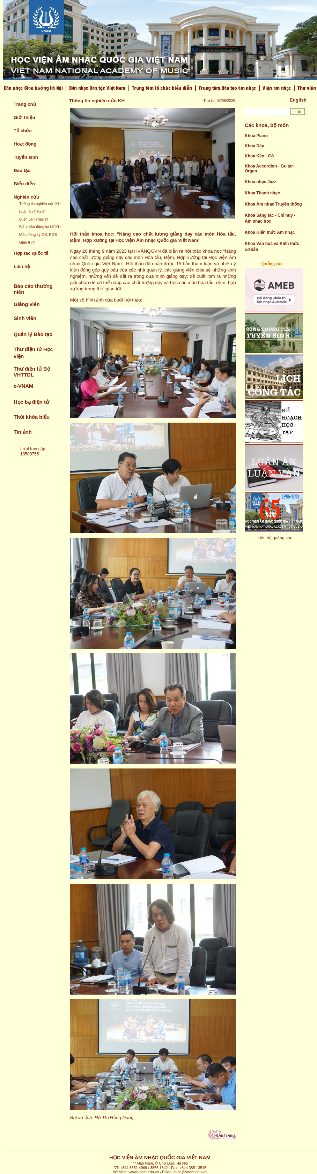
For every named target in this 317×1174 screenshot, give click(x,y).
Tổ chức (23, 130)
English (298, 100)
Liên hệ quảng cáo (275, 537)
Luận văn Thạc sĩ (33, 219)
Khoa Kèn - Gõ (259, 156)
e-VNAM (23, 386)
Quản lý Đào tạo (33, 334)
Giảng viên (27, 304)
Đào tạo (22, 170)
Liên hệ (22, 266)
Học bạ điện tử (31, 402)
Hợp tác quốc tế (31, 253)
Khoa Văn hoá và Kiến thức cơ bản (272, 246)
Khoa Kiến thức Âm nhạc (270, 232)
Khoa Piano (256, 135)
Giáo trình (27, 242)
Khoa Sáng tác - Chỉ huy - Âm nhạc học (270, 218)
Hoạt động (25, 144)
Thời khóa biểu (32, 417)
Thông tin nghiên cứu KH (39, 204)
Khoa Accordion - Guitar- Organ (269, 168)
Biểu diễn (24, 183)
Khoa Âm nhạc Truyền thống (273, 204)
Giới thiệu (24, 117)
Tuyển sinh (26, 157)
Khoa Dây (254, 145)
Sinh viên (25, 318)
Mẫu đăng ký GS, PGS (38, 234)
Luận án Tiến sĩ (32, 211)
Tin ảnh (23, 432)
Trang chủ (25, 104)
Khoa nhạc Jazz (260, 181)
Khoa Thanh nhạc (262, 193)
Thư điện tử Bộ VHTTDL (32, 372)
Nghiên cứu (26, 197)
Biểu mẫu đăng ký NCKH (40, 227)
